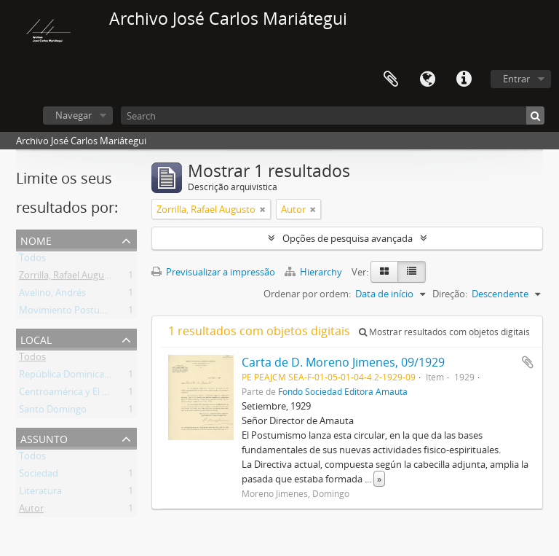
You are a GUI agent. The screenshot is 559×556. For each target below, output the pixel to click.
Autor (31, 510)
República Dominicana (67, 376)
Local (36, 338)
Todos (32, 260)
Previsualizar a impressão (213, 271)
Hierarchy (314, 271)
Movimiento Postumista (71, 312)
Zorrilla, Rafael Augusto (68, 277)
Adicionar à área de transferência (527, 362)
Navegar (73, 115)
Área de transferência (391, 79)
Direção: (449, 293)
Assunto (44, 437)
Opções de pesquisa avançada (347, 238)
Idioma (427, 79)
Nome (36, 239)
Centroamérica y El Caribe (74, 394)
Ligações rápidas (463, 79)
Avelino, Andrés (52, 295)
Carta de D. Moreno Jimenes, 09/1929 (343, 362)
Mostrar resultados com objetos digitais (444, 332)
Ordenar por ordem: (307, 293)
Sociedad (38, 475)
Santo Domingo (53, 411)
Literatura (40, 493)
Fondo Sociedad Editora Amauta (343, 391)
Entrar (516, 78)
